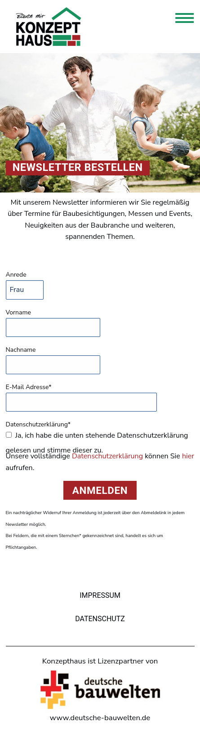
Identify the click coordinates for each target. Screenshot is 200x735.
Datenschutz (100, 618)
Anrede (16, 274)
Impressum (100, 595)
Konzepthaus (48, 26)
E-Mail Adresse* (29, 387)
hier (188, 456)
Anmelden (100, 490)
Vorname (18, 312)
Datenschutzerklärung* (38, 424)
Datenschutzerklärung (107, 456)
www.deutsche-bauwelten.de (100, 718)
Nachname (21, 349)
